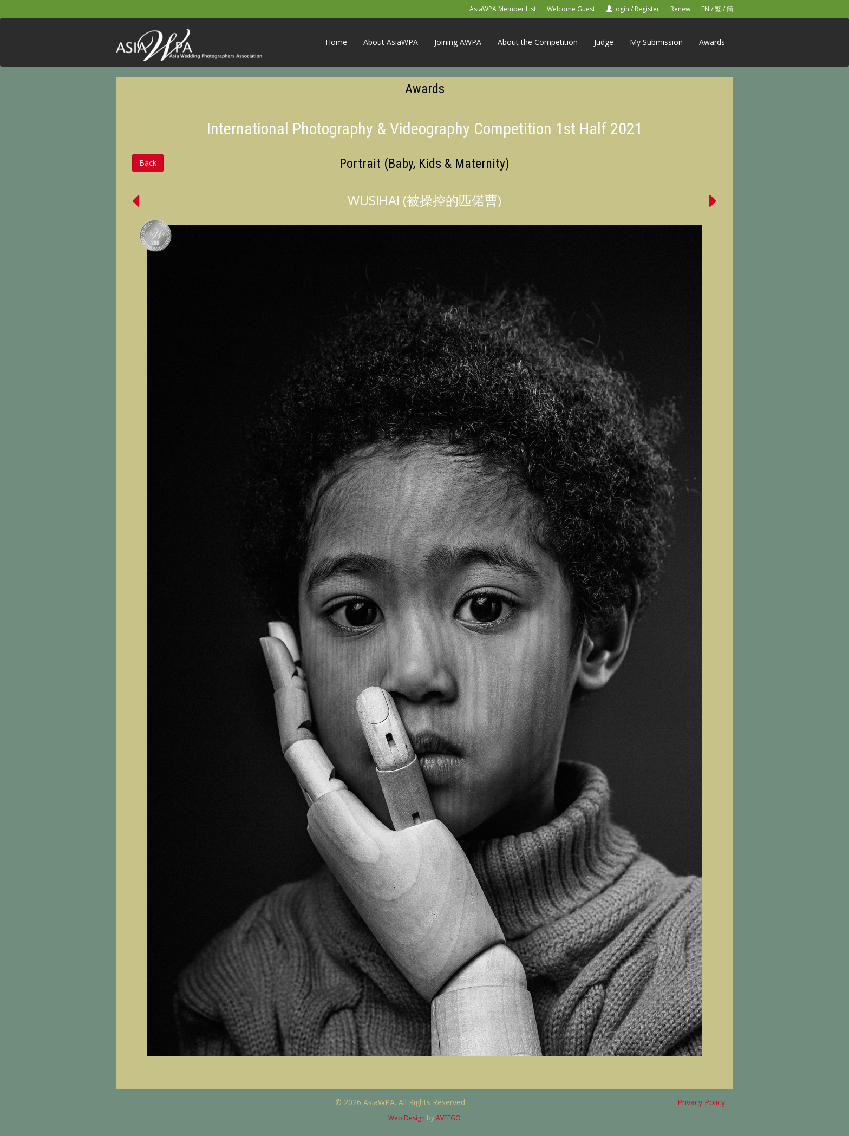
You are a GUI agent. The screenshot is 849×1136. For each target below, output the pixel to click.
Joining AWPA (457, 42)
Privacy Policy (701, 1102)
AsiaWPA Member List (502, 9)
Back (147, 163)
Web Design (406, 1117)
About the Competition (538, 42)
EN (705, 9)
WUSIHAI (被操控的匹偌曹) (424, 200)
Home (336, 42)
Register (647, 9)
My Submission (656, 42)
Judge (603, 42)
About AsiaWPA (390, 42)
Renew (680, 9)
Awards (712, 42)
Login (620, 9)
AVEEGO (448, 1117)
